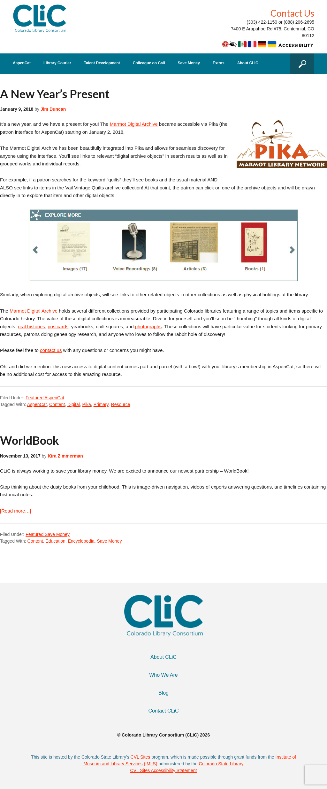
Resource (120, 404)
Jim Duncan (53, 109)
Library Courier (57, 63)
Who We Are (163, 675)
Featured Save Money (48, 534)
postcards (58, 326)
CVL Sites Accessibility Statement (163, 770)
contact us (51, 350)
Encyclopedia (81, 541)
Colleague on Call (149, 63)
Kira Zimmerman (65, 455)
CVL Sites (140, 757)
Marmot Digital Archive (134, 124)
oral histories (31, 326)
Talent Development (102, 63)
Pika (86, 404)
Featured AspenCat (45, 397)
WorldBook (29, 440)
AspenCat (22, 63)
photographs (148, 326)
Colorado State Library (221, 763)
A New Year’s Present (55, 94)
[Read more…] (15, 511)
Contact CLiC (163, 710)
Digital (73, 404)
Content (57, 404)
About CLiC (247, 63)
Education (55, 541)
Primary (101, 404)
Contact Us (292, 13)
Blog (163, 693)
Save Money (189, 63)
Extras (218, 63)
